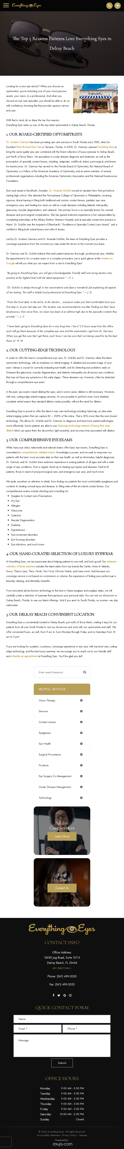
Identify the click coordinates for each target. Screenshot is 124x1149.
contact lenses (47, 722)
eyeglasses (45, 733)
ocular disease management (55, 787)
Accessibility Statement (48, 1135)
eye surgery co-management (55, 776)
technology (45, 798)
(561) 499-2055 (67, 976)
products (44, 765)
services (43, 711)
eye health (45, 744)
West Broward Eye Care (29, 147)
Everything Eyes (106, 147)
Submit (62, 1063)
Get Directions (61, 968)
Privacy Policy (69, 1135)
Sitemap (83, 1135)
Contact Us (62, 888)
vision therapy (47, 700)
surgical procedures (50, 754)
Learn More (62, 836)
